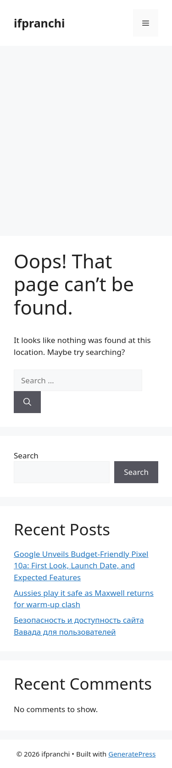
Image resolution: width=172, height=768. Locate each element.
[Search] (27, 402)
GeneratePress (131, 753)
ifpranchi (39, 23)
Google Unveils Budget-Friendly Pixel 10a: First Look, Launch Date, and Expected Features (81, 566)
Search (26, 455)
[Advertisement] (86, 136)
